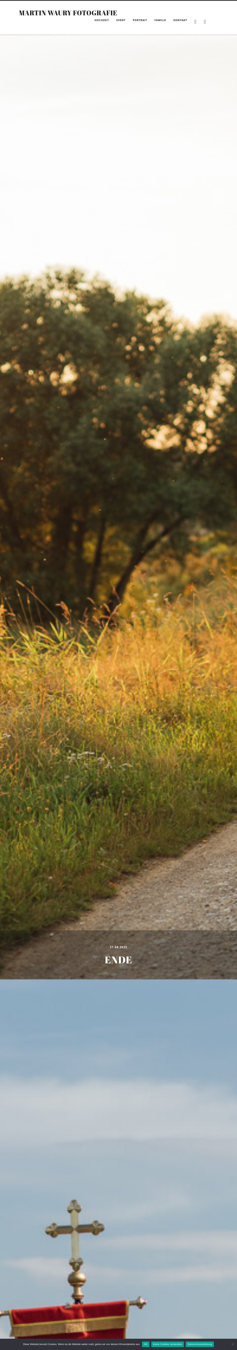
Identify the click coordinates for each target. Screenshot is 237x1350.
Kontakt (180, 20)
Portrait (140, 20)
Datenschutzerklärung (200, 1344)
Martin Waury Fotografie (68, 12)
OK (145, 1344)
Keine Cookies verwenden (167, 1344)
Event (120, 20)
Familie (160, 20)
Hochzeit (102, 20)
